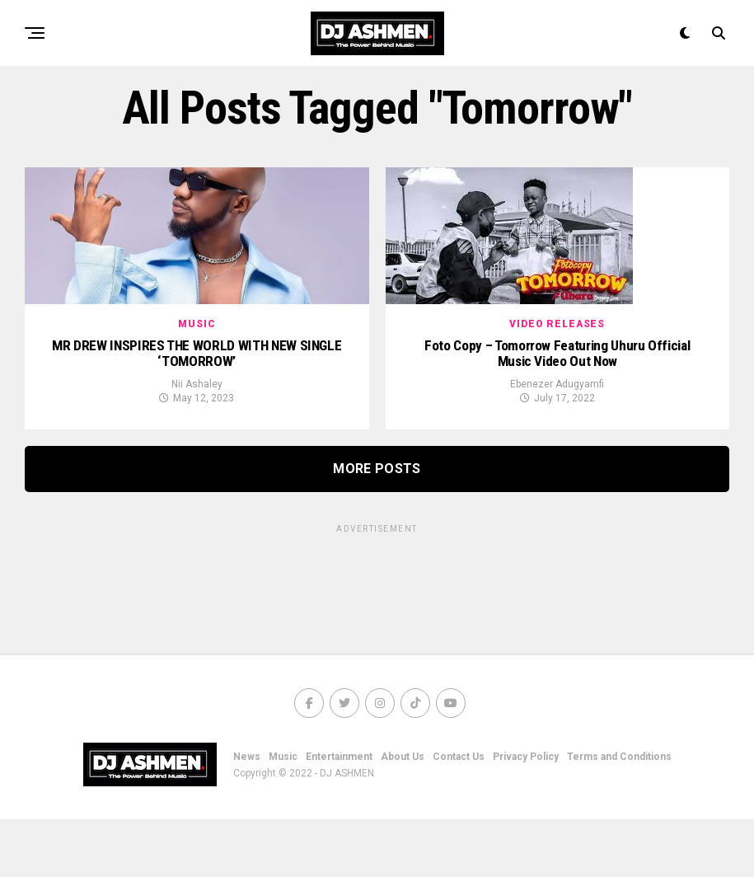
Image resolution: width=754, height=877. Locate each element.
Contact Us (459, 814)
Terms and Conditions (619, 814)
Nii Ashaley (196, 442)
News (246, 814)
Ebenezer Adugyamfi (557, 442)
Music (283, 814)
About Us (402, 814)
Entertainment (339, 814)
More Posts (376, 526)
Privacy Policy (526, 814)
